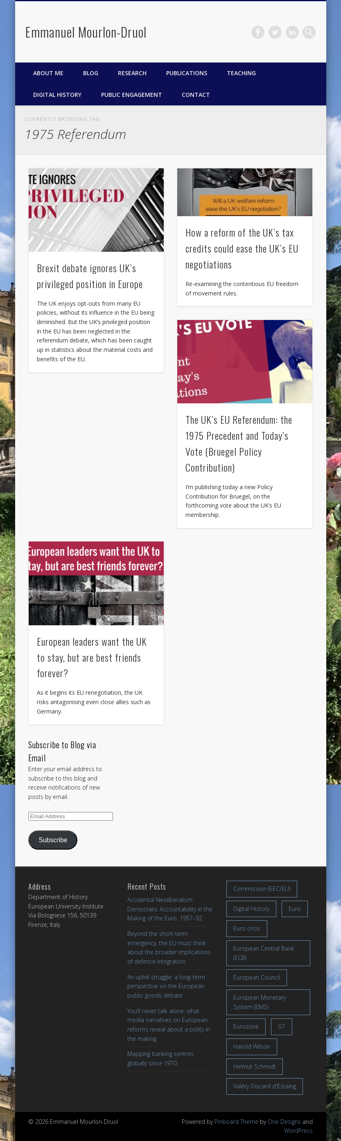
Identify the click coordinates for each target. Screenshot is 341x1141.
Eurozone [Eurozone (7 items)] (246, 1026)
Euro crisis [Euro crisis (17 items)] (246, 928)
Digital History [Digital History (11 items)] (251, 909)
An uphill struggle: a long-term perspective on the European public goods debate (166, 986)
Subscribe (52, 840)
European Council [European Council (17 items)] (256, 977)
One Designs (284, 1121)
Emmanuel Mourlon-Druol (86, 31)
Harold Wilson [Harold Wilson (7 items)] (251, 1046)
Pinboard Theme (236, 1121)
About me (48, 73)
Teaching (241, 73)
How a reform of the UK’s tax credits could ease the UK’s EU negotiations (241, 248)
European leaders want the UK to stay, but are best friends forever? (92, 657)
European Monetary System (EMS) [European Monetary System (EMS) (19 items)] (259, 1002)
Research (132, 73)
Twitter (275, 32)
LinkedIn (292, 32)
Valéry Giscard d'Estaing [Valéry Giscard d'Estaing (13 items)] (264, 1086)
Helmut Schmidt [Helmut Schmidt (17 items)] (254, 1066)
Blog (90, 73)
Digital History (57, 94)
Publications (186, 73)
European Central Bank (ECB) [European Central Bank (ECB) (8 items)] (263, 953)
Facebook (257, 32)
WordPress (298, 1130)
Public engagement (131, 94)
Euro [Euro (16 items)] (295, 909)
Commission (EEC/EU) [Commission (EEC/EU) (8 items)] (261, 889)
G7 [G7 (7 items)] (281, 1026)
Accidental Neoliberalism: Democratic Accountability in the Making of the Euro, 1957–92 (169, 909)
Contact (196, 94)
